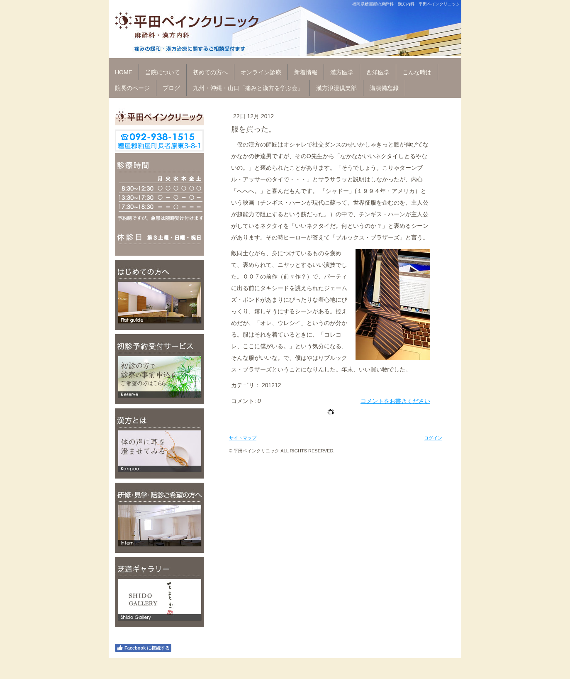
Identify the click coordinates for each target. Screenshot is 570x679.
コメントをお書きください (395, 401)
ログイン (433, 437)
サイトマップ (242, 437)
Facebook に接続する (143, 648)
